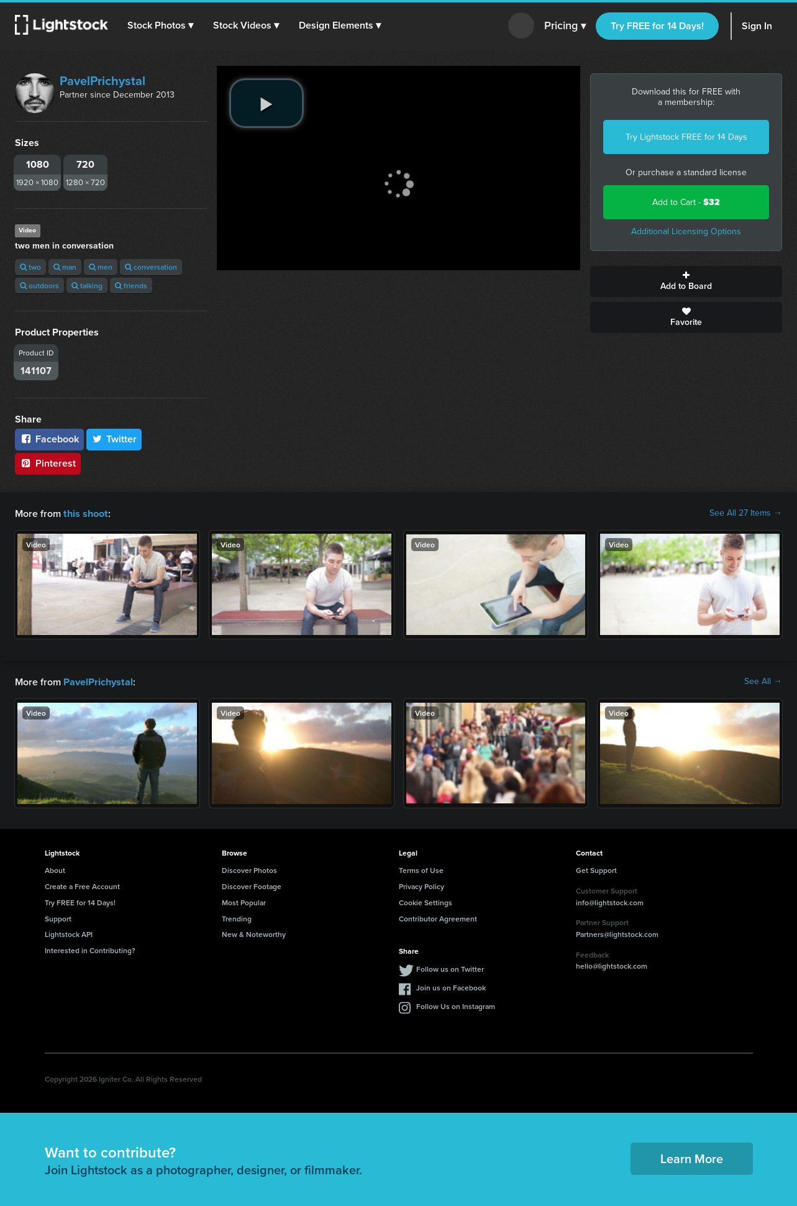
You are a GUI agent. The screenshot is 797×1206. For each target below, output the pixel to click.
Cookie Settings (425, 901)
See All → (763, 681)
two (30, 267)
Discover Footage (251, 885)
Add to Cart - (686, 202)
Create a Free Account (82, 885)
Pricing (565, 26)
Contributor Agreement (438, 917)
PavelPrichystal (102, 80)
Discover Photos (249, 869)
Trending (237, 917)
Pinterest (48, 463)
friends (131, 285)
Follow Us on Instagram (455, 1005)
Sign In (757, 26)
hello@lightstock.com (611, 964)
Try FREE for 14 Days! (657, 26)
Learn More (691, 1157)
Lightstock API (69, 933)
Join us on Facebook (451, 986)
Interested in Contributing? (90, 949)
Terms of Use (421, 869)
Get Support (596, 869)
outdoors (39, 285)
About (55, 869)
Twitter (114, 439)
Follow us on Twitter (450, 967)
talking (86, 285)
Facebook (49, 439)
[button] (161, 25)
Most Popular (244, 901)
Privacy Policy (421, 885)
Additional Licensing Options (686, 231)
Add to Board (686, 281)
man (64, 267)
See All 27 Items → (745, 513)
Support (58, 917)
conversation (151, 267)
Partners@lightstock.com (617, 933)
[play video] (266, 103)
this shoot (85, 513)
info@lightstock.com (610, 901)
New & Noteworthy (254, 933)
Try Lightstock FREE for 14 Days (686, 137)
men (100, 267)
